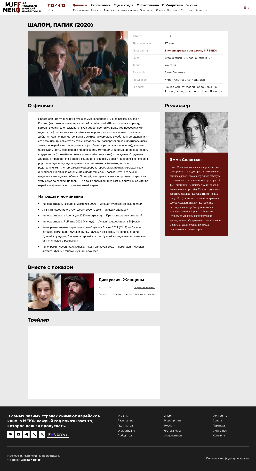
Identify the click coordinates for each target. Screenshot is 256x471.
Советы (160, 10)
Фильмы (80, 5)
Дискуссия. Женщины (121, 280)
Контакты (201, 10)
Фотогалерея (111, 10)
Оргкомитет (147, 10)
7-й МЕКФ (210, 51)
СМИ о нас (187, 10)
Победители (172, 5)
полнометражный (200, 58)
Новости (96, 10)
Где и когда (123, 5)
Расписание (100, 5)
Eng (246, 7)
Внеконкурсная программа (183, 51)
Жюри (191, 5)
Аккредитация (129, 10)
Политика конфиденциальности (227, 458)
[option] (78, 63)
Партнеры (173, 10)
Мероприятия (81, 10)
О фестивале (148, 5)
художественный (176, 58)
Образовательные (144, 288)
